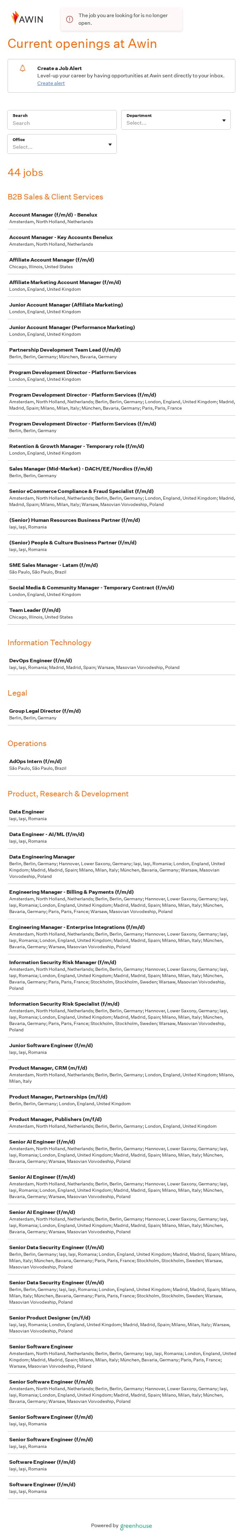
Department (139, 115)
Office (19, 139)
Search (20, 115)
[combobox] (127, 123)
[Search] (62, 124)
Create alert (51, 83)
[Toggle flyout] (224, 120)
